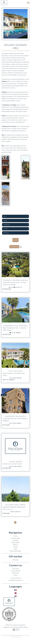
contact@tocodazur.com (15, 580)
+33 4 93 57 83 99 (15, 578)
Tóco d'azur (15, 568)
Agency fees (8, 627)
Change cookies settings (21, 627)
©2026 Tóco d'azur (11, 625)
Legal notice (22, 625)
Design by (16, 630)
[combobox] (15, 216)
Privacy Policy (25, 635)
